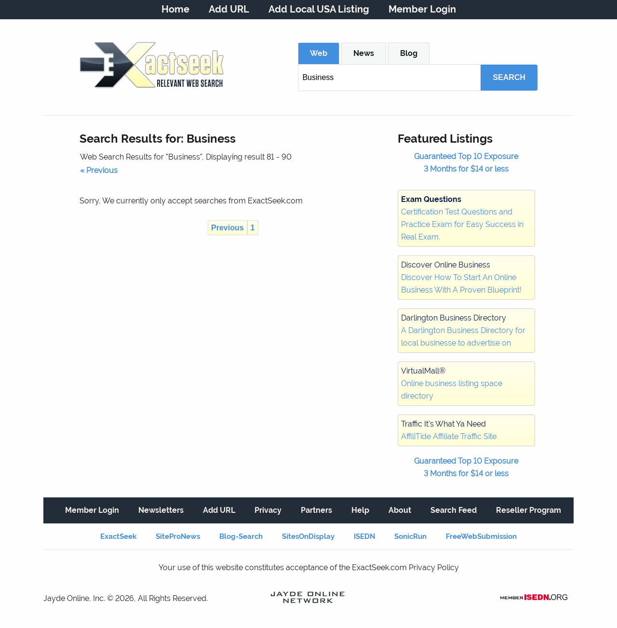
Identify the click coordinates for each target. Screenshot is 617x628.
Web (318, 53)
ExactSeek (118, 536)
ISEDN (364, 536)
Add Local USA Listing (318, 9)
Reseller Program (528, 510)
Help (360, 510)
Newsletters (161, 510)
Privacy (268, 510)
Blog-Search (241, 536)
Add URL (229, 9)
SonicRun (410, 536)
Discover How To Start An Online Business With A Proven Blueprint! (461, 277)
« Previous (99, 170)
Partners (316, 510)
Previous (227, 228)
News (363, 53)
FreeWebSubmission (481, 536)
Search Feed (453, 510)
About (400, 510)
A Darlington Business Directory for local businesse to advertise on (463, 330)
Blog (408, 53)
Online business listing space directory (451, 383)
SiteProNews (178, 536)
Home (175, 9)
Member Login (422, 9)
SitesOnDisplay (308, 536)
